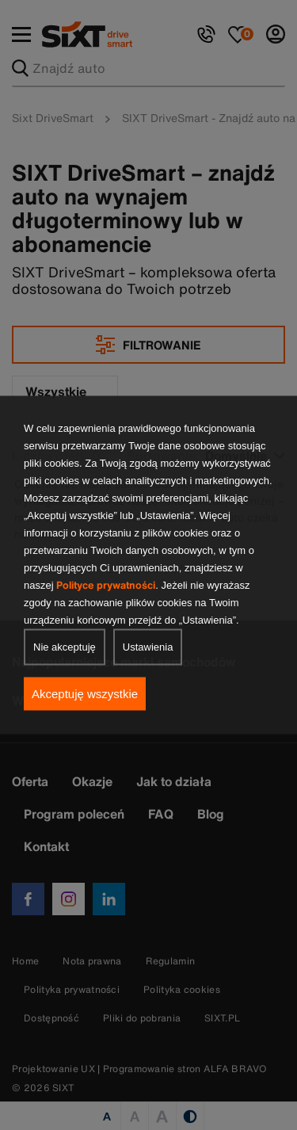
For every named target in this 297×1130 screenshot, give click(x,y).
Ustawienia (148, 647)
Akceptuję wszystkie (85, 694)
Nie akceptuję (64, 647)
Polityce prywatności (105, 585)
